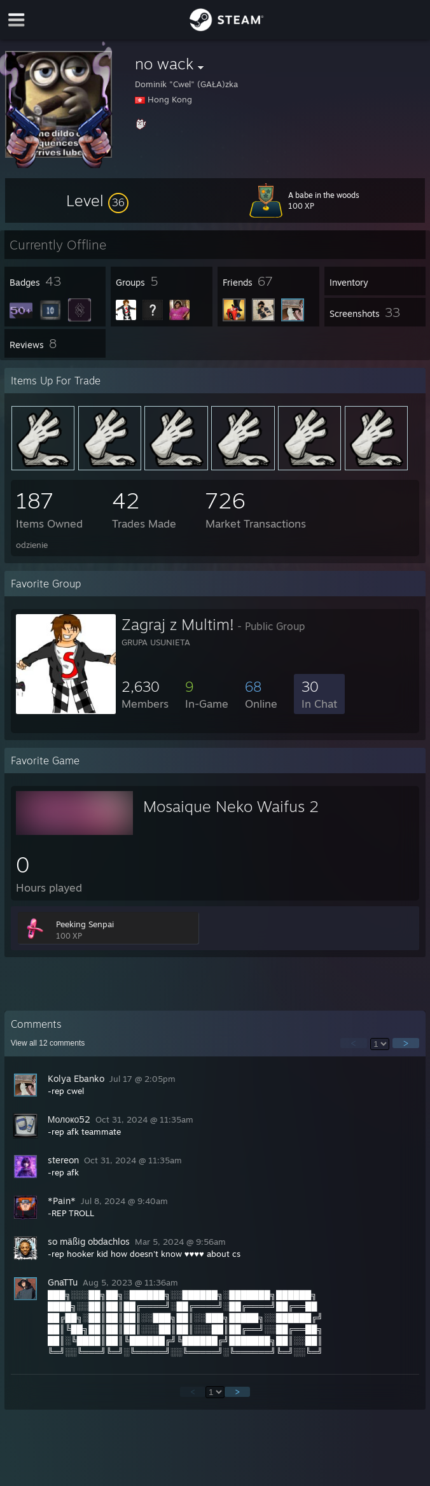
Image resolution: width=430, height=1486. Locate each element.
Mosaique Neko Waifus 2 (231, 806)
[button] (97, 200)
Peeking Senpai (85, 924)
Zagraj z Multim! (177, 624)
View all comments (48, 1043)
